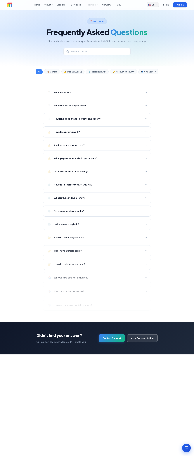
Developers (77, 4)
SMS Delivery (148, 71)
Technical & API (97, 71)
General (52, 71)
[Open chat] (186, 448)
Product (48, 4)
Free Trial (180, 4)
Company (107, 4)
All (39, 71)
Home (37, 4)
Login (166, 4)
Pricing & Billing (73, 71)
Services (120, 4)
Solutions (62, 4)
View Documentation (142, 338)
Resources (92, 4)
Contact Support (112, 338)
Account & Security (123, 71)
